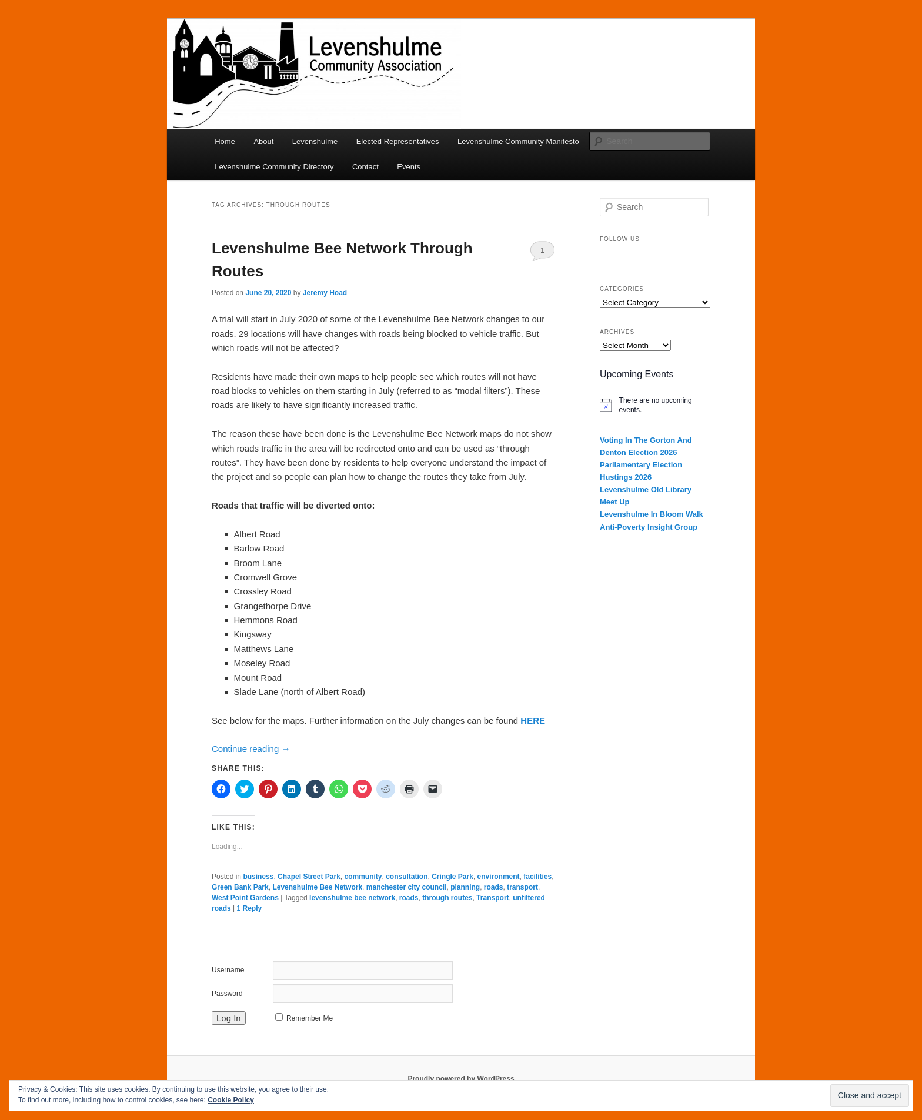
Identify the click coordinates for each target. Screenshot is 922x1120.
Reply (249, 908)
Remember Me (309, 1018)
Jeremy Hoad (325, 293)
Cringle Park (452, 876)
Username (228, 970)
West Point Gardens (245, 898)
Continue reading (251, 749)
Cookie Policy (231, 1100)
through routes (447, 898)
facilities (537, 876)
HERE (532, 721)
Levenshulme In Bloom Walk (651, 514)
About (263, 141)
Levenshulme (315, 141)
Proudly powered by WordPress (460, 1079)
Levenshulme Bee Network (317, 887)
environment (498, 876)
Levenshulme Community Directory (274, 166)
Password (227, 993)
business (258, 876)
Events (408, 166)
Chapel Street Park (309, 876)
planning (465, 887)
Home (225, 141)
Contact (365, 166)
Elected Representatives (397, 141)
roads (493, 887)
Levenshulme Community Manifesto (518, 141)
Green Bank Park (240, 887)
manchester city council (406, 887)
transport (522, 887)
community (363, 876)
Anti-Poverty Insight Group (648, 527)
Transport (492, 898)
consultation (406, 876)
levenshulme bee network (352, 898)
